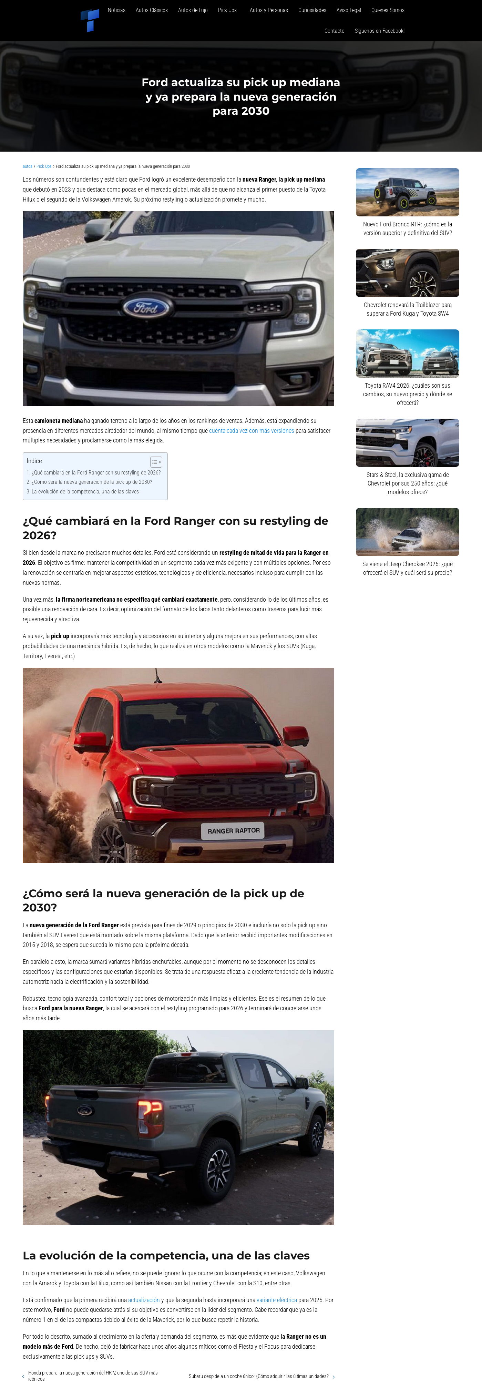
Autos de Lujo (193, 10)
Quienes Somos (387, 10)
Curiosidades (312, 10)
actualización (144, 1300)
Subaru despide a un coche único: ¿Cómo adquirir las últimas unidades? (259, 1376)
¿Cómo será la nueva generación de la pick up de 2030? (92, 482)
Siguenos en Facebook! (379, 31)
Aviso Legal (349, 10)
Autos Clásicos (152, 10)
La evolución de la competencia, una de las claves (85, 491)
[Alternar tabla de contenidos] (153, 462)
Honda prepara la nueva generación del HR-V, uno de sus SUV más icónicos (93, 1376)
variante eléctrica (277, 1300)
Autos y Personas (269, 10)
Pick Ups (228, 10)
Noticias (116, 10)
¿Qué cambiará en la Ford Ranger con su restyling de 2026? (96, 472)
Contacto (335, 31)
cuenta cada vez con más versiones (251, 430)
